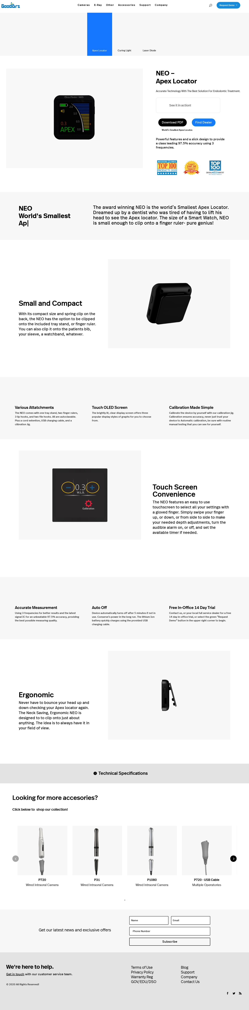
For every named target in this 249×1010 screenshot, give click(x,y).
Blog (184, 967)
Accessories (126, 5)
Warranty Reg (142, 977)
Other (110, 5)
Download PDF (172, 122)
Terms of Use (142, 967)
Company (161, 5)
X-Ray (98, 5)
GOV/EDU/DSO (143, 982)
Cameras (84, 5)
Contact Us (190, 982)
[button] (233, 858)
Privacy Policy (142, 972)
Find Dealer (203, 122)
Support (145, 5)
